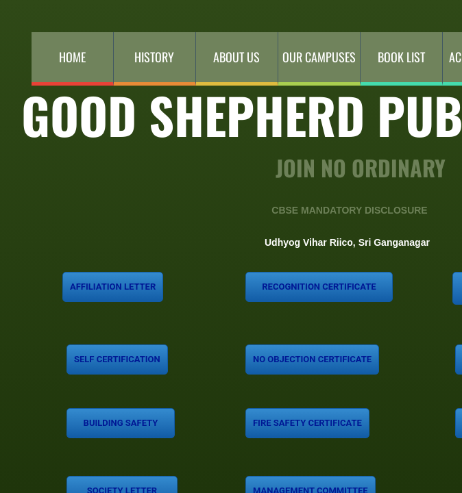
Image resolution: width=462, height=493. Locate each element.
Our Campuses (319, 57)
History (154, 57)
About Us (236, 57)
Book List (401, 57)
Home (72, 57)
